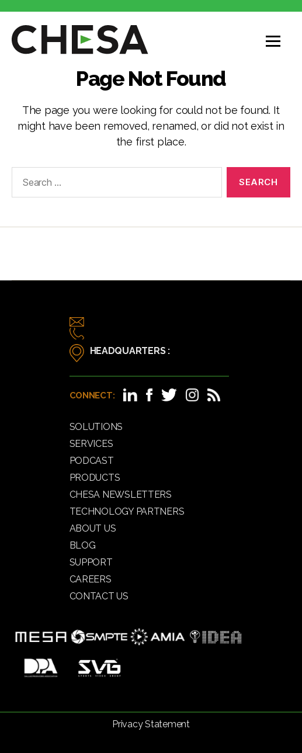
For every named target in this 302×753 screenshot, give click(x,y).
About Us (93, 528)
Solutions (96, 426)
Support (91, 562)
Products (95, 477)
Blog (83, 545)
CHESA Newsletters (121, 494)
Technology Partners (127, 511)
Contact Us (99, 596)
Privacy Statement (150, 724)
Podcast (92, 460)
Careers (91, 579)
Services (91, 443)
